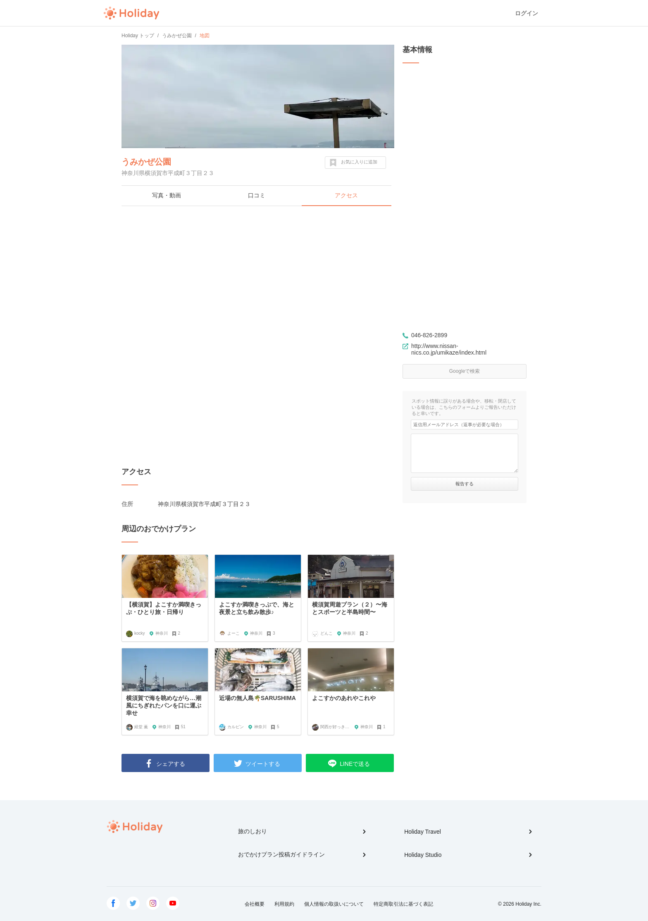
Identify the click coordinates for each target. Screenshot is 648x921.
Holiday (131, 13)
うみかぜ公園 (146, 161)
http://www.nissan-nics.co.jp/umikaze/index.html (448, 349)
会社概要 (254, 904)
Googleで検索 (464, 371)
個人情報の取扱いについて (334, 904)
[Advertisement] (258, 272)
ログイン (526, 13)
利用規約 (284, 904)
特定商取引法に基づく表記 (403, 904)
